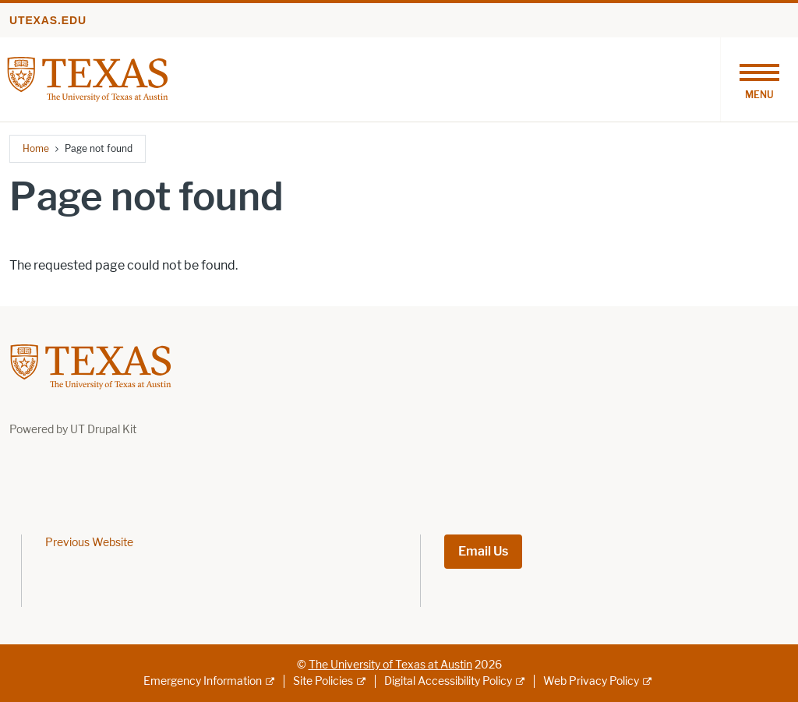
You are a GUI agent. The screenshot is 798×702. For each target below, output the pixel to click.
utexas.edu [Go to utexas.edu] (48, 20)
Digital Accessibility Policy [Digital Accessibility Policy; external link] (448, 681)
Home (36, 148)
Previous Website (89, 542)
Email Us (483, 551)
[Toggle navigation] (759, 79)
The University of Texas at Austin (390, 665)
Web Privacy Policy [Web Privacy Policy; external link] (591, 681)
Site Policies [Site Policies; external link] (323, 681)
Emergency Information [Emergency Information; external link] (202, 681)
